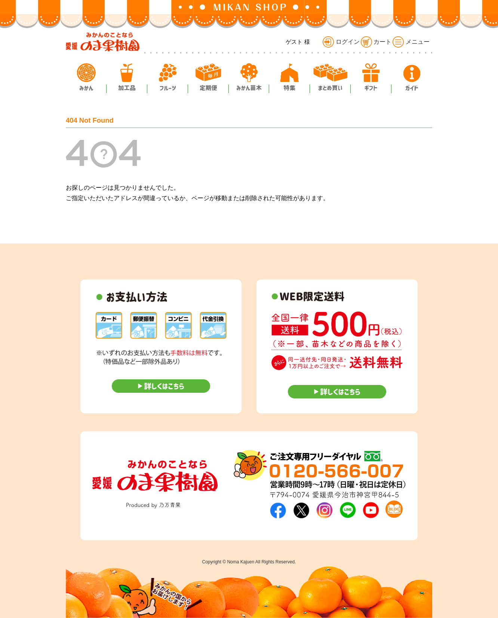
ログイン (341, 42)
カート (376, 42)
